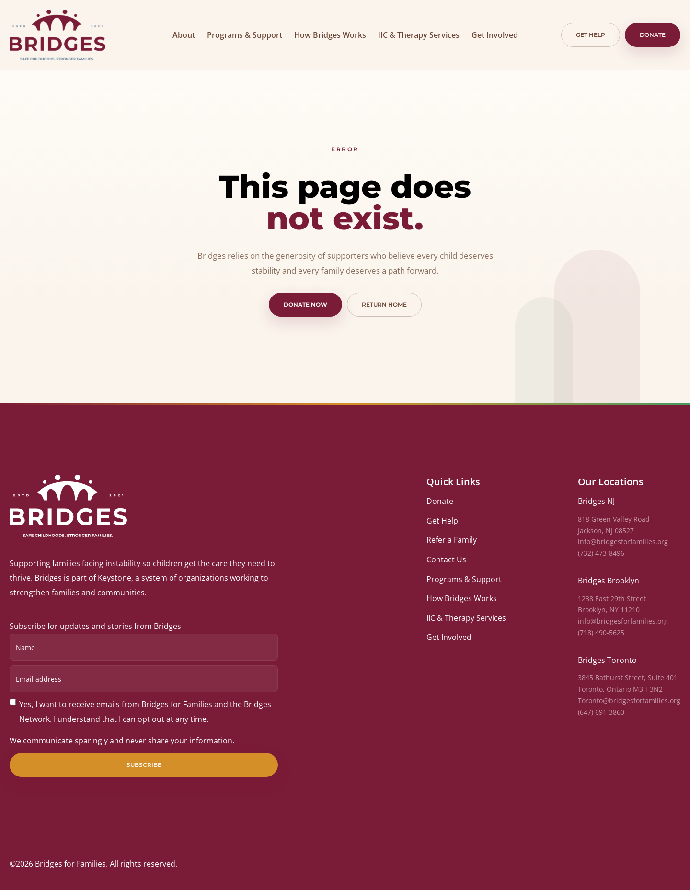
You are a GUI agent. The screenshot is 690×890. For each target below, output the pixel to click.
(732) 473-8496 (601, 553)
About (183, 35)
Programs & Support (244, 35)
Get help (590, 34)
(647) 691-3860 (601, 712)
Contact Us (446, 559)
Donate (653, 34)
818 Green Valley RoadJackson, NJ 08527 (614, 524)
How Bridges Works (330, 35)
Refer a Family (451, 540)
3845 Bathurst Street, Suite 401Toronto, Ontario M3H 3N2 (628, 683)
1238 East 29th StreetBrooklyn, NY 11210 (612, 604)
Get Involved (495, 35)
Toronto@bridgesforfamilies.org (629, 700)
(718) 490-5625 (601, 632)
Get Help (442, 520)
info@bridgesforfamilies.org (623, 541)
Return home (384, 304)
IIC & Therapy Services (419, 35)
